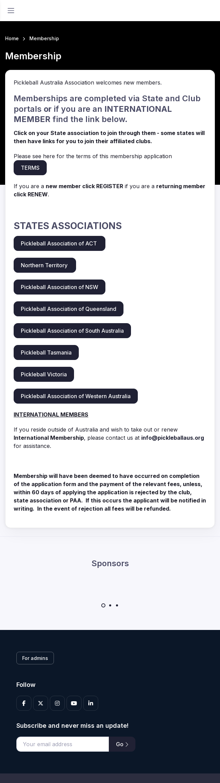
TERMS (30, 167)
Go (122, 744)
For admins (35, 658)
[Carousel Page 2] (110, 605)
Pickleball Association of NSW (59, 287)
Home (12, 38)
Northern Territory (45, 265)
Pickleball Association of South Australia (72, 330)
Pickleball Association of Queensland (68, 308)
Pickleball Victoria (44, 374)
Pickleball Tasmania (46, 352)
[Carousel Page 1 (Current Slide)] (103, 605)
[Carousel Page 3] (117, 605)
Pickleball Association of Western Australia (76, 396)
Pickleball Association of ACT (59, 243)
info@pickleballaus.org (172, 437)
